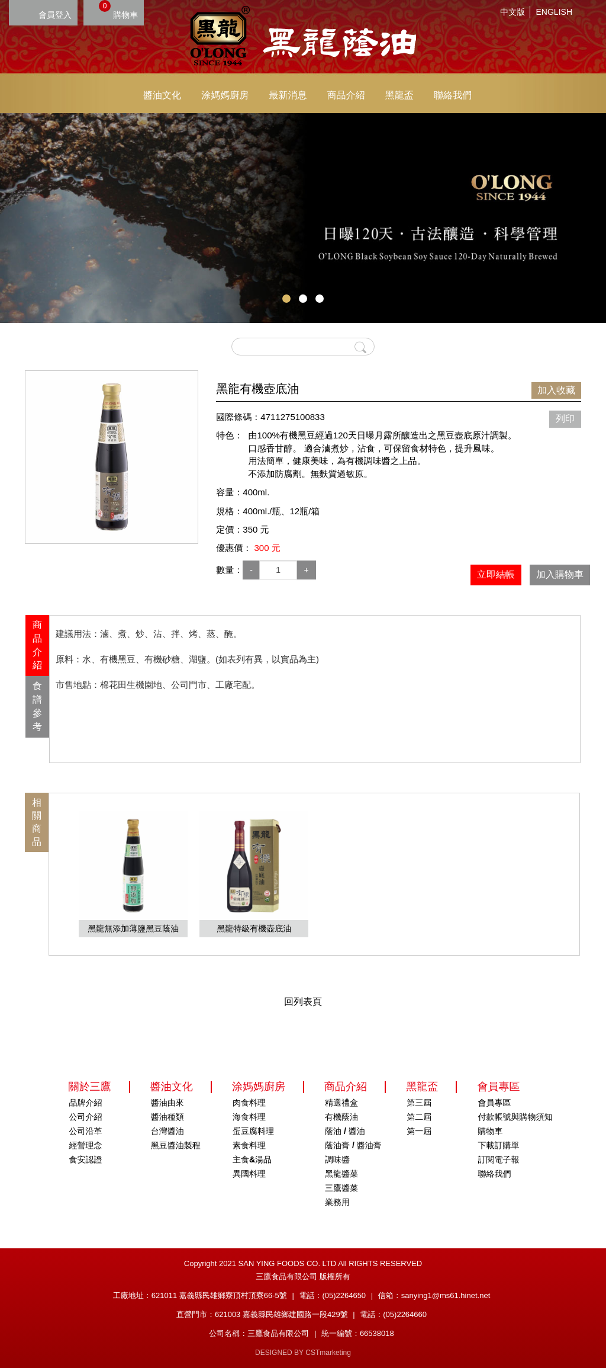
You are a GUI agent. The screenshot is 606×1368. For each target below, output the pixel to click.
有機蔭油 (341, 1117)
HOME (303, 36)
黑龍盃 (399, 95)
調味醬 (337, 1159)
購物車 (118, 10)
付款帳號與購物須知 (515, 1117)
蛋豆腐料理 (253, 1131)
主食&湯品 (252, 1159)
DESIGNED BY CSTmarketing (303, 1352)
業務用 (337, 1202)
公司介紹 (85, 1117)
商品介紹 (346, 95)
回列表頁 (303, 1002)
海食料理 (249, 1117)
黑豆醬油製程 (176, 1145)
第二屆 (419, 1117)
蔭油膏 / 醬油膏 (353, 1145)
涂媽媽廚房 (225, 95)
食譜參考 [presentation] (37, 706)
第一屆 (419, 1131)
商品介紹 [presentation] (37, 645)
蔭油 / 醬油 (345, 1131)
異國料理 (249, 1173)
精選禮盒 (341, 1102)
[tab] (37, 645)
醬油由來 (167, 1102)
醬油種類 (167, 1117)
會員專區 (494, 1102)
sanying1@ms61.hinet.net (446, 1295)
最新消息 (288, 95)
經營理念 (85, 1145)
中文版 (512, 12)
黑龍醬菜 (341, 1173)
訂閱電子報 (498, 1159)
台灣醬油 (167, 1131)
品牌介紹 (85, 1102)
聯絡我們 (453, 95)
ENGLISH (554, 12)
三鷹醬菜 (341, 1188)
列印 (565, 419)
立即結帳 (496, 574)
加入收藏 (556, 390)
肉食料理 (249, 1102)
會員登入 (55, 15)
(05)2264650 (344, 1295)
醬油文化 (162, 95)
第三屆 (419, 1102)
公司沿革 (85, 1131)
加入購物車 (560, 574)
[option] (111, 457)
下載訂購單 (498, 1145)
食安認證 (85, 1159)
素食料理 (249, 1145)
